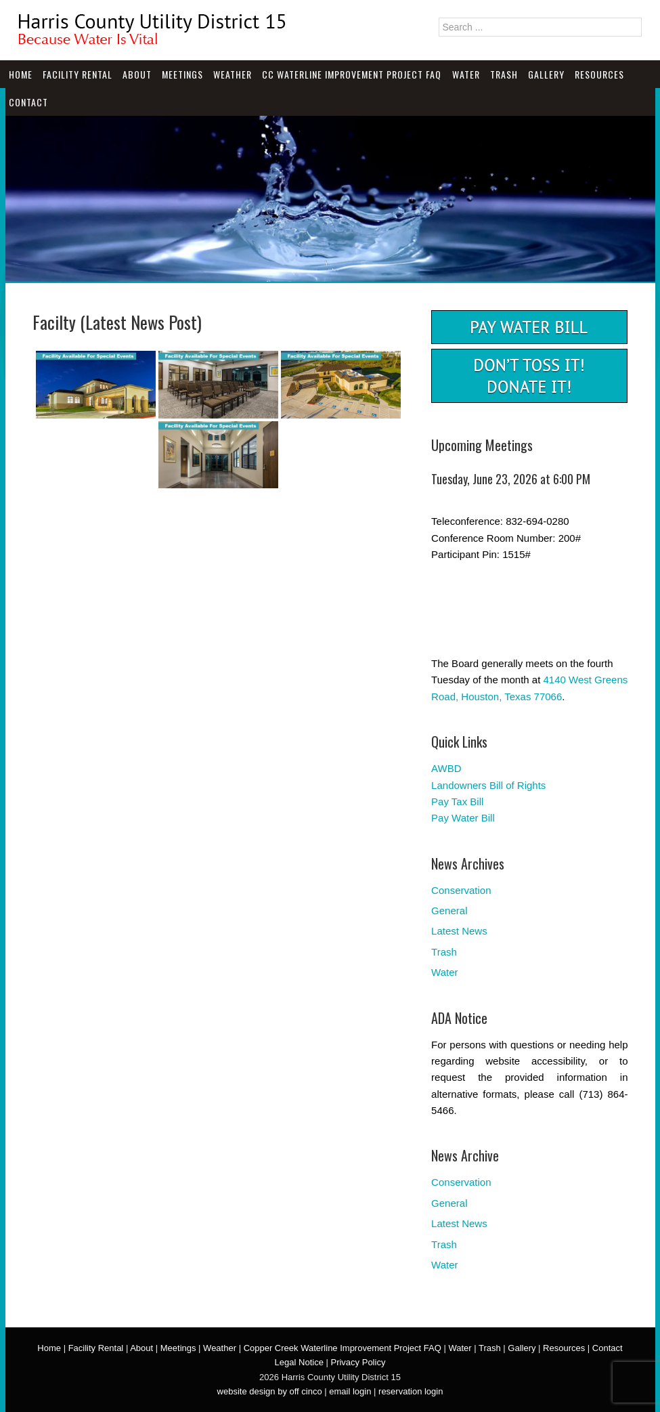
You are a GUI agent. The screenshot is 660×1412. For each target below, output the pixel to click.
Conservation (461, 890)
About (137, 74)
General (449, 910)
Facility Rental (77, 74)
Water (466, 74)
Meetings (182, 74)
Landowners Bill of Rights (488, 785)
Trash (504, 74)
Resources (599, 74)
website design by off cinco (269, 1391)
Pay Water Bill (463, 817)
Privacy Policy (357, 1362)
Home (20, 74)
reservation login (410, 1391)
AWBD (446, 768)
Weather (232, 74)
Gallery (546, 74)
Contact (28, 102)
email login (350, 1391)
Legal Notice (299, 1362)
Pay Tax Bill (457, 801)
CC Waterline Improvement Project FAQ (351, 74)
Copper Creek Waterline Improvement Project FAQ (342, 1348)
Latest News (459, 931)
